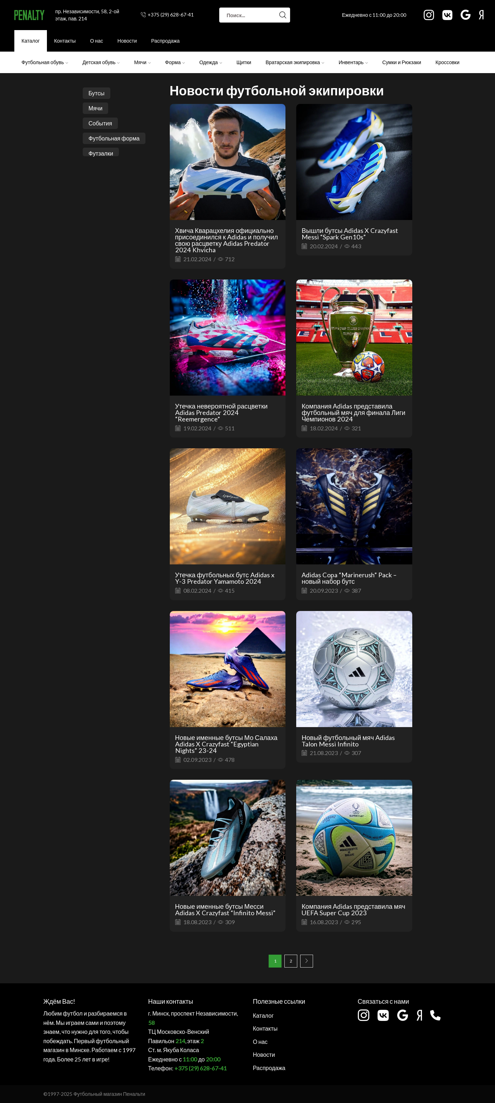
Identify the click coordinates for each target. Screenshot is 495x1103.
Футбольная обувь (44, 62)
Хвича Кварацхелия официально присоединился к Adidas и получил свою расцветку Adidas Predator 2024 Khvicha (226, 240)
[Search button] (282, 15)
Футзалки (100, 153)
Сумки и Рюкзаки (401, 62)
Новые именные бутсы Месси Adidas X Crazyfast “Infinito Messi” (225, 909)
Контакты (65, 41)
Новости (127, 41)
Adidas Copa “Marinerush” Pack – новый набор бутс (349, 578)
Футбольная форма (114, 138)
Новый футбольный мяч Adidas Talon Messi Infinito (348, 741)
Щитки (243, 62)
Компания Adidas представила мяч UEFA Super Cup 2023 (353, 909)
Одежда (210, 62)
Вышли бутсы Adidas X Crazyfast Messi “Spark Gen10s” (350, 233)
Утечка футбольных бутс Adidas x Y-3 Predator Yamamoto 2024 (224, 578)
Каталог (30, 41)
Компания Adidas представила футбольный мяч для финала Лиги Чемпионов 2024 (353, 412)
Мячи (142, 62)
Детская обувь (101, 62)
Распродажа (165, 41)
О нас (96, 41)
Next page (306, 961)
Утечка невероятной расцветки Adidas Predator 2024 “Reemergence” (221, 412)
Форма (175, 62)
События (100, 123)
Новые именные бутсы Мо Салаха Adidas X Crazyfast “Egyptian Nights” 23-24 (226, 744)
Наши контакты (170, 1001)
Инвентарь (353, 62)
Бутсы (96, 93)
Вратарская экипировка (294, 62)
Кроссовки (448, 62)
